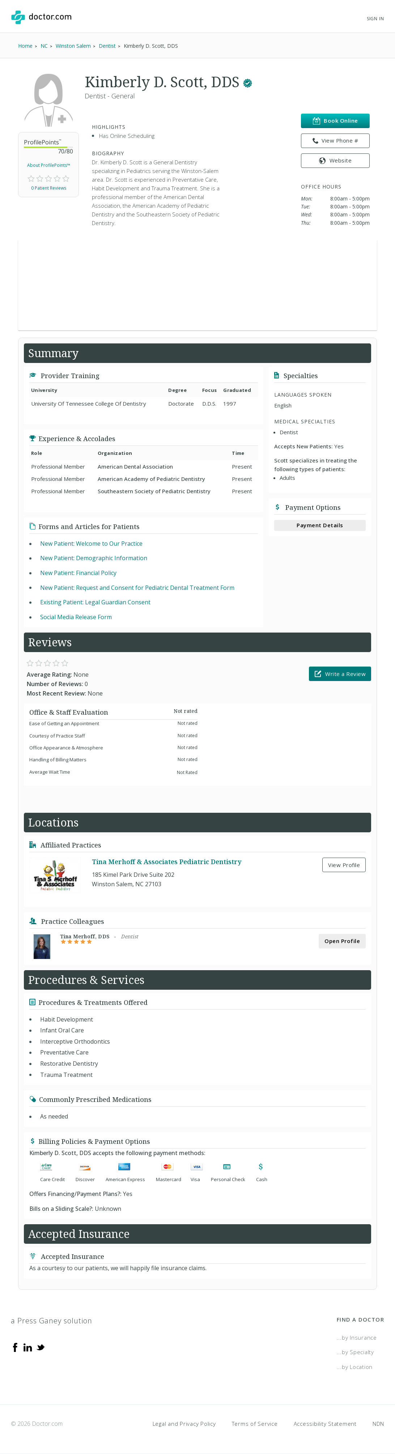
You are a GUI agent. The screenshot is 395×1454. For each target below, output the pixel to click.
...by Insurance (357, 1337)
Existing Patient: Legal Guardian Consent (95, 602)
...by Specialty (355, 1352)
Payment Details (320, 525)
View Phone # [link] (335, 141)
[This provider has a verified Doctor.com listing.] (247, 82)
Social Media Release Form (76, 617)
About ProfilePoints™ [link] (48, 165)
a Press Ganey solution (51, 1321)
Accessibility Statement (325, 1423)
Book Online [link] (335, 120)
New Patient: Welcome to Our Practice (91, 544)
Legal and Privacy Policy (184, 1423)
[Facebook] (15, 1347)
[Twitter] (40, 1347)
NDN (378, 1423)
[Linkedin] (28, 1347)
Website (335, 160)
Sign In (375, 19)
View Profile (344, 864)
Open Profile (342, 940)
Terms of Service (255, 1423)
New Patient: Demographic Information (93, 558)
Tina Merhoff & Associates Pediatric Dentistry (166, 861)
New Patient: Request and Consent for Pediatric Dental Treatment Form (137, 588)
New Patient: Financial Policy (78, 573)
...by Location (355, 1366)
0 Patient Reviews (48, 188)
